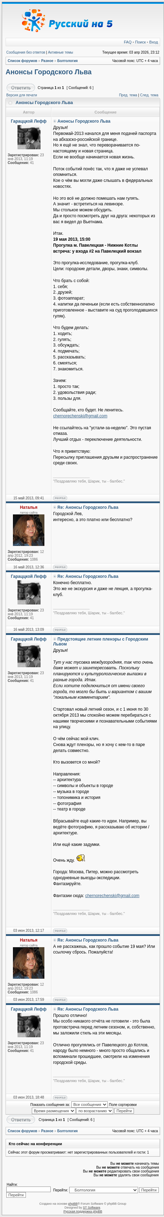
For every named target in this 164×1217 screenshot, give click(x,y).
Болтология (67, 61)
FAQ (127, 42)
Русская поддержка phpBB (82, 1211)
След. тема (149, 95)
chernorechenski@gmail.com (80, 415)
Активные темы (60, 52)
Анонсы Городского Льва (49, 72)
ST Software (91, 1207)
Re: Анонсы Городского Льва (87, 507)
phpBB (73, 1203)
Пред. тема (128, 95)
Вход (153, 42)
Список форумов (22, 61)
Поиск (140, 42)
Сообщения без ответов (25, 52)
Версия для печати (21, 95)
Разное (47, 61)
